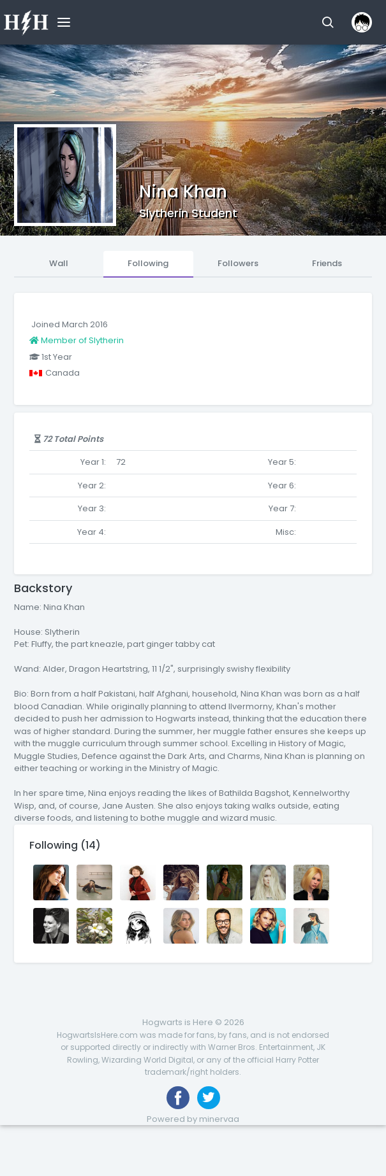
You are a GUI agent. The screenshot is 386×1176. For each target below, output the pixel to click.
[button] (327, 22)
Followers (238, 263)
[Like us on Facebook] (178, 1097)
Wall (58, 263)
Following (148, 263)
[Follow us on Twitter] (208, 1097)
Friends (327, 263)
